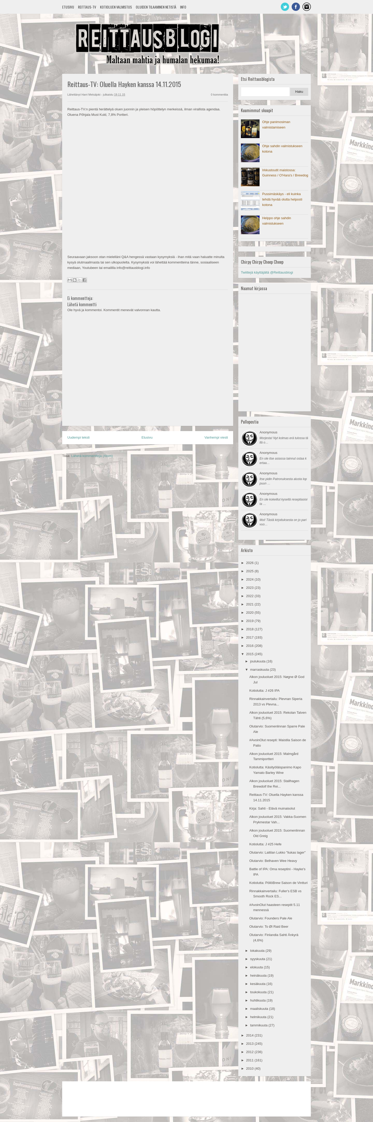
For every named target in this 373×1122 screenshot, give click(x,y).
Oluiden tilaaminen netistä (156, 7)
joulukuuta (258, 661)
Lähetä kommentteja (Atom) (92, 456)
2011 (250, 1060)
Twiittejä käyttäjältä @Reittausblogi (267, 272)
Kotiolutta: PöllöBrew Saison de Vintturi (278, 883)
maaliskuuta (259, 1009)
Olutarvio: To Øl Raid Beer (268, 926)
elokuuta (257, 967)
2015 (250, 654)
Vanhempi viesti (216, 437)
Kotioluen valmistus (116, 7)
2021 (250, 604)
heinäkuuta (259, 975)
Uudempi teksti (78, 437)
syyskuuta (258, 959)
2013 (250, 1044)
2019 (250, 621)
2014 (250, 1035)
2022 (250, 596)
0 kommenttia (219, 94)
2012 (250, 1052)
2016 (250, 646)
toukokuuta (259, 992)
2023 (250, 588)
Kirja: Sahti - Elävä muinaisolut (272, 808)
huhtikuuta (258, 1000)
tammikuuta (259, 1025)
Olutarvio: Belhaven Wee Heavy (273, 861)
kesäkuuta (258, 984)
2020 (250, 612)
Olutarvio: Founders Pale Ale (270, 918)
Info (183, 7)
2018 (250, 629)
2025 (250, 571)
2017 (250, 637)
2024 (250, 579)
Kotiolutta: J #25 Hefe (265, 844)
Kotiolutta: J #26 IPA (264, 690)
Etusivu (68, 7)
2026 (250, 563)
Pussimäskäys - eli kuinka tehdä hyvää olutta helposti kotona (282, 199)
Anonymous (268, 432)
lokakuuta (258, 951)
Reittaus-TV (87, 7)
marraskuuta (260, 669)
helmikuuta (258, 1017)
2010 (250, 1068)
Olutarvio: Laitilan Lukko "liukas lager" (277, 852)
